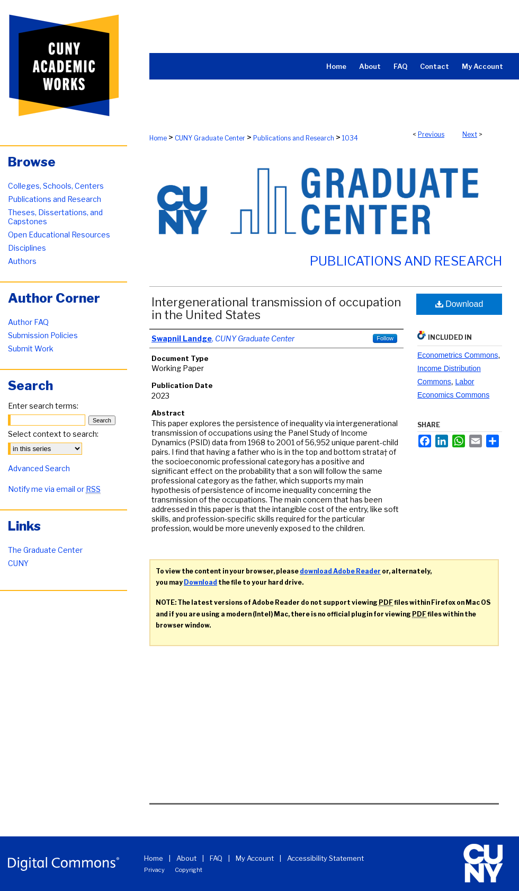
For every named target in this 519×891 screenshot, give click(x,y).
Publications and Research (293, 138)
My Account (255, 858)
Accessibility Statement (325, 858)
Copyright (188, 870)
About (186, 858)
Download (459, 303)
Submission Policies (43, 335)
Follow (385, 338)
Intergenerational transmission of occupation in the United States (276, 308)
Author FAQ (28, 322)
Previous (431, 134)
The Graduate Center (45, 549)
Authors (22, 261)
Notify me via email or (54, 488)
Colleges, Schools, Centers (56, 185)
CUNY (18, 563)
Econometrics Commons (457, 355)
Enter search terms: (43, 405)
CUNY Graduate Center (210, 138)
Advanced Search (39, 468)
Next (469, 134)
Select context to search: (53, 433)
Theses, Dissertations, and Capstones (55, 217)
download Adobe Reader (340, 571)
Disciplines (27, 247)
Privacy (154, 870)
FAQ (216, 858)
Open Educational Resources (59, 234)
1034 (350, 138)
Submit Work (30, 348)
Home (158, 138)
